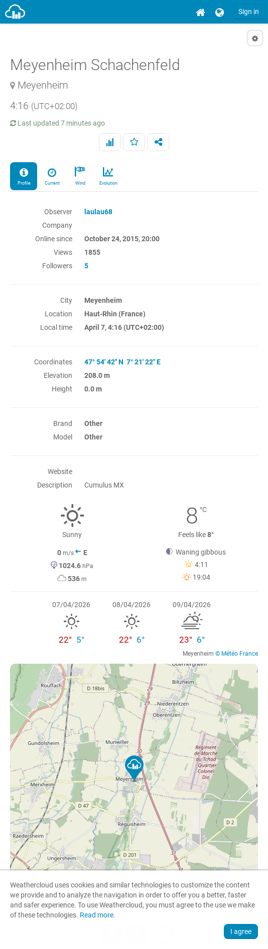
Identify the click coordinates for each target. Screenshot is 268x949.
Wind (79, 176)
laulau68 (98, 212)
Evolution (107, 176)
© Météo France (236, 653)
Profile (23, 176)
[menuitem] (200, 12)
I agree (240, 931)
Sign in (248, 12)
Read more (96, 915)
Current (51, 176)
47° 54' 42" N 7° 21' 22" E (122, 362)
